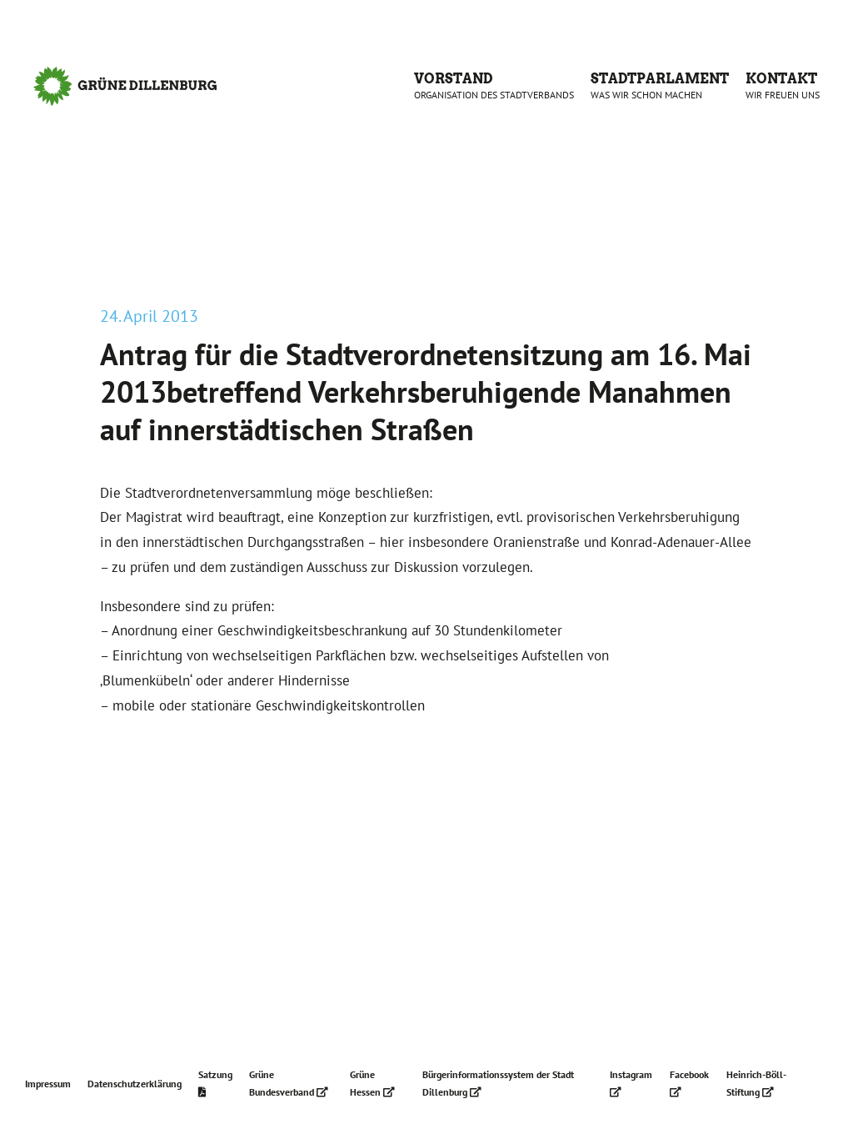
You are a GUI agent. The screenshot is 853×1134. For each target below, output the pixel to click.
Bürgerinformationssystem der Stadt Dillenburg (498, 1083)
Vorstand (494, 86)
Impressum (48, 1083)
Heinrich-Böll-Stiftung (756, 1083)
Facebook (689, 1082)
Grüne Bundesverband (288, 1083)
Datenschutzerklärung (134, 1083)
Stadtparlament (660, 86)
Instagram (631, 1082)
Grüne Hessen (372, 1083)
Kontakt (783, 86)
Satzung (215, 1082)
